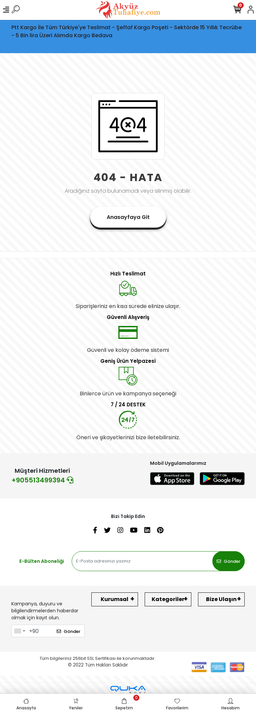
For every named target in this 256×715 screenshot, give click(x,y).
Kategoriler (168, 599)
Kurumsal (114, 599)
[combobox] (19, 631)
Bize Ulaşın (221, 599)
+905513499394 (42, 480)
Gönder (228, 561)
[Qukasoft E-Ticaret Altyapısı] (128, 690)
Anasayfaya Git (128, 217)
